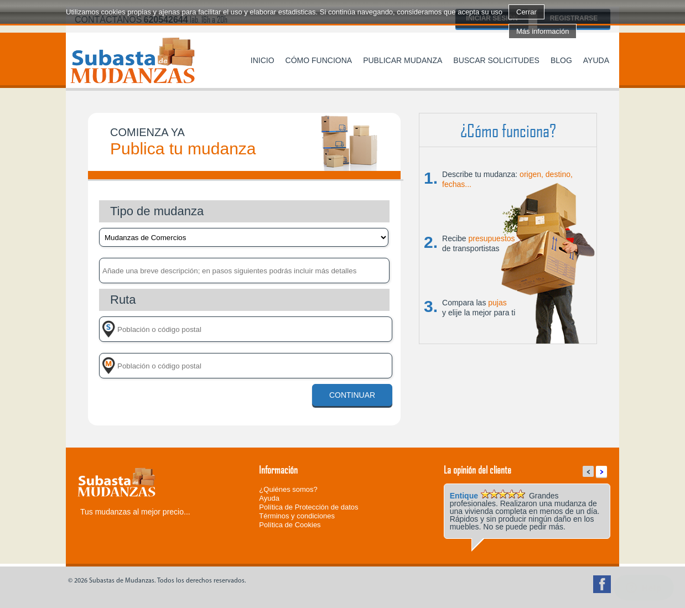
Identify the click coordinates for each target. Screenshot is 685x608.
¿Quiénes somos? (288, 489)
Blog (561, 60)
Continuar (352, 395)
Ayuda (596, 60)
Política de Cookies (289, 525)
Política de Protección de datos (308, 507)
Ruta (123, 299)
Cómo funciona (319, 60)
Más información (542, 31)
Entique (464, 495)
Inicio (262, 60)
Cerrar (526, 12)
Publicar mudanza (402, 60)
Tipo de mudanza (157, 211)
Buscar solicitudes (496, 60)
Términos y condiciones (297, 516)
